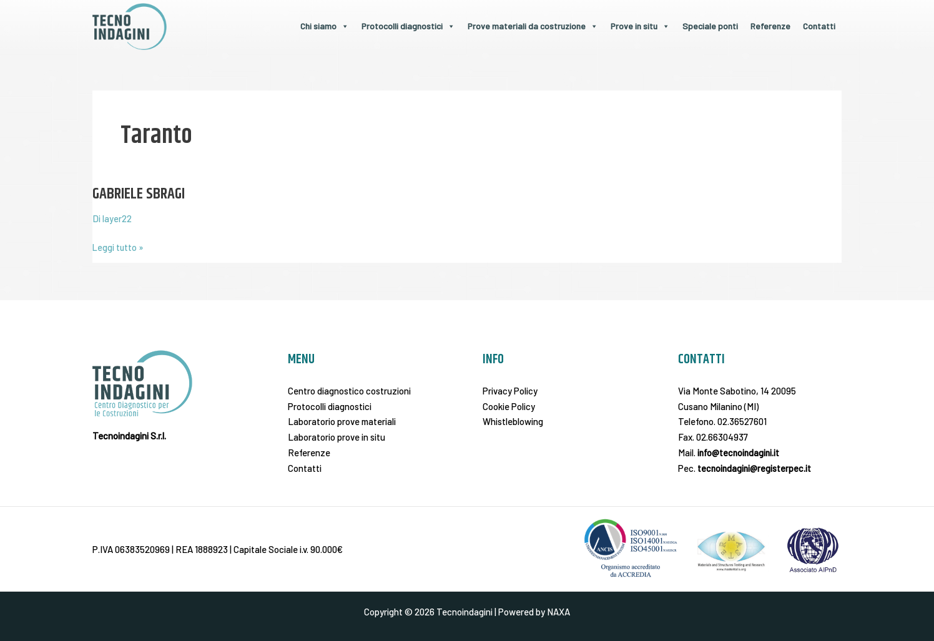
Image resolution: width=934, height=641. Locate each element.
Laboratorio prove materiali (342, 421)
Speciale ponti (710, 26)
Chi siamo (324, 26)
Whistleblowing (513, 421)
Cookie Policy (509, 405)
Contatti (819, 26)
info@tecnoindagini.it (739, 452)
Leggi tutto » (118, 246)
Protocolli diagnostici (408, 26)
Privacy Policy (510, 390)
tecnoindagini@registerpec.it (755, 467)
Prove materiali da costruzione (533, 26)
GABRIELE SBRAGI (140, 194)
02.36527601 (742, 421)
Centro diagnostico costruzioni (349, 390)
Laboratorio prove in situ (336, 437)
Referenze (770, 26)
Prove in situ (640, 26)
